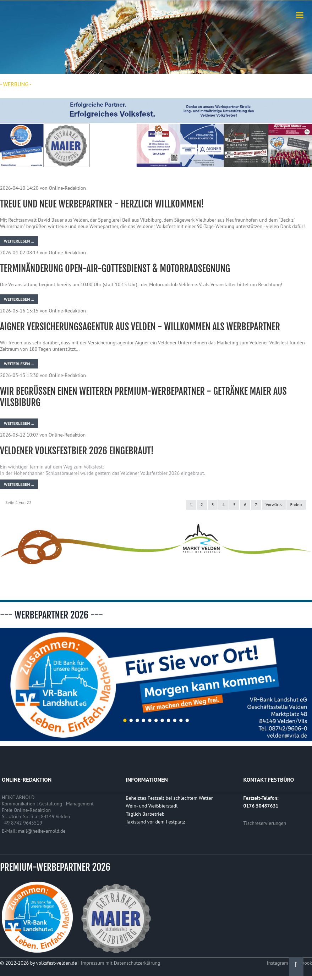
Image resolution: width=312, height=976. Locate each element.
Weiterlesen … (19, 241)
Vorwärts (274, 504)
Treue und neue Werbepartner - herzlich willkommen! (102, 204)
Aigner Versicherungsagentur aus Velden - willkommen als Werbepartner (140, 326)
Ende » (296, 504)
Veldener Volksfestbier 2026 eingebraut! (77, 450)
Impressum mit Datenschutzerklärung (120, 963)
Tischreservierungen (264, 823)
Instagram (278, 963)
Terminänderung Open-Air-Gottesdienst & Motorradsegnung (115, 268)
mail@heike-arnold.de (41, 831)
